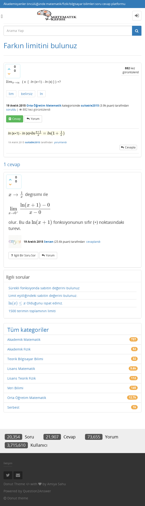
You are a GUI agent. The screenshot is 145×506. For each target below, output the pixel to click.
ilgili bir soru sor (25, 255)
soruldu (11, 110)
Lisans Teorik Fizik (21, 378)
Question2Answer (37, 491)
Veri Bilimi (15, 388)
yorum (35, 119)
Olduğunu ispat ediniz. (36, 303)
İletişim (8, 463)
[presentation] (13, 81)
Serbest (13, 407)
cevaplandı (93, 242)
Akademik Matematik (23, 339)
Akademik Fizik (18, 349)
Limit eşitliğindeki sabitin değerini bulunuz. (43, 295)
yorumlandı (60, 142)
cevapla (130, 147)
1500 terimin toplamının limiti (32, 311)
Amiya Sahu (56, 484)
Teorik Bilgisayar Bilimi (25, 359)
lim (11, 93)
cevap (16, 119)
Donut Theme (14, 484)
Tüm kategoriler (28, 329)
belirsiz (27, 93)
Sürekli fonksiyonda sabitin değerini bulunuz (44, 288)
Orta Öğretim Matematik (43, 106)
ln (41, 93)
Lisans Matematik (21, 368)
